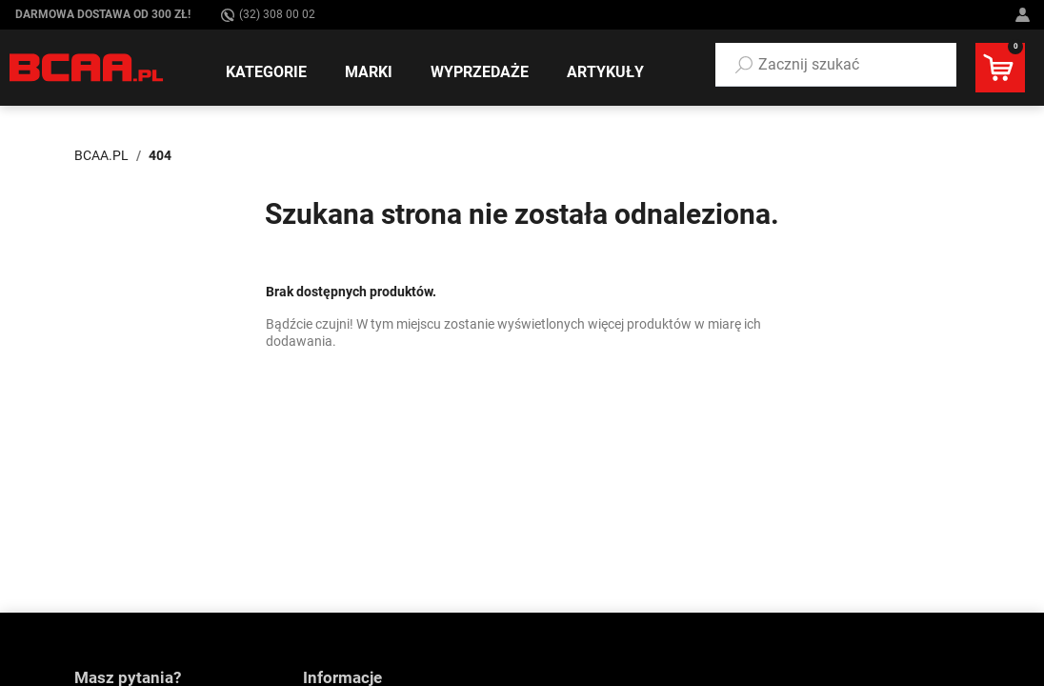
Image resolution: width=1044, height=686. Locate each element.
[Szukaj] (744, 65)
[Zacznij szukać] (835, 65)
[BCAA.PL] (87, 66)
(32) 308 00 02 (268, 15)
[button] (835, 65)
